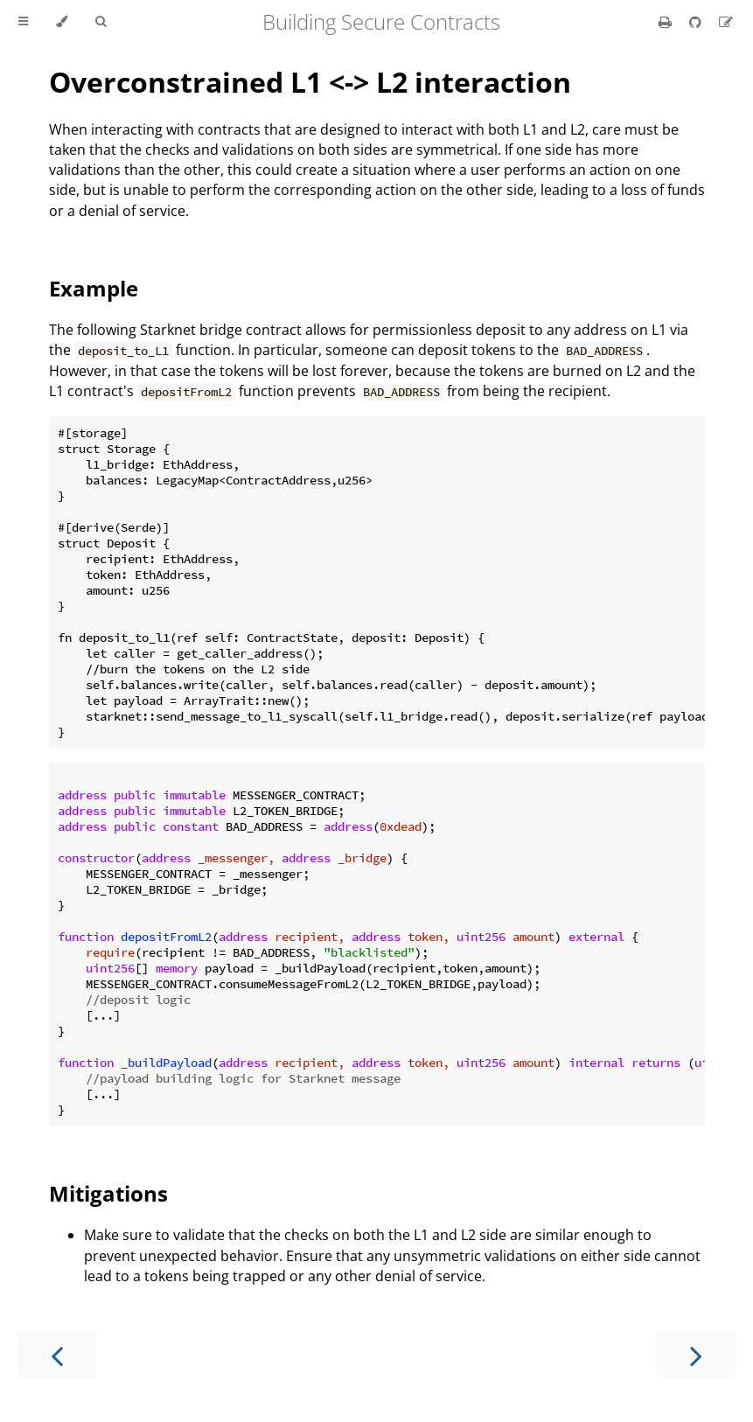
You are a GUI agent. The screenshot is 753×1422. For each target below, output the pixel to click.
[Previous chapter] (56, 1354)
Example (93, 288)
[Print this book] (667, 21)
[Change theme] (61, 22)
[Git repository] (697, 21)
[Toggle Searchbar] (100, 22)
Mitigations (108, 1193)
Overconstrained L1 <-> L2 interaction (310, 82)
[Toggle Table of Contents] (23, 22)
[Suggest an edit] (726, 21)
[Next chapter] (696, 1354)
